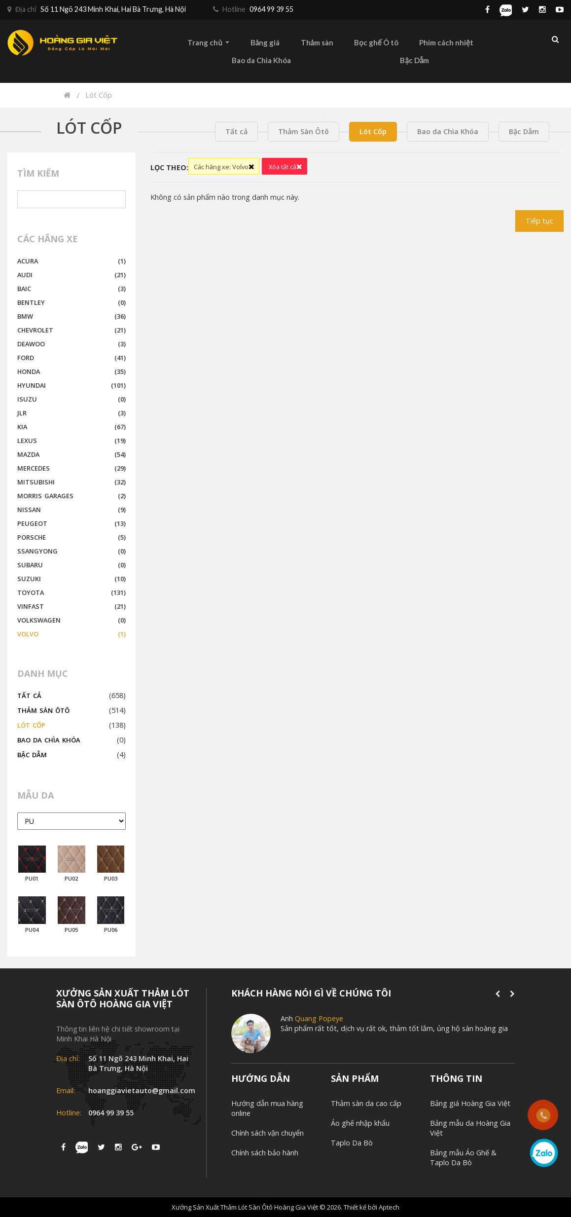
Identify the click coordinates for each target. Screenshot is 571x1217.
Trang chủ (208, 42)
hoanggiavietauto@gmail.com (141, 1090)
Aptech (389, 1207)
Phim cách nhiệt (446, 42)
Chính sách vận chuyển (267, 1133)
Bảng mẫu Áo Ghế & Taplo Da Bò (463, 1157)
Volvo (240, 166)
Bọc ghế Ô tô (376, 42)
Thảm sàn (317, 42)
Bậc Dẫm (414, 60)
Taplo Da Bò (352, 1142)
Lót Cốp (98, 95)
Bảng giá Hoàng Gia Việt (470, 1103)
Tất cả (29, 695)
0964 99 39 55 (111, 1112)
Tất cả (236, 131)
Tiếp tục (539, 220)
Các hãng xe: (212, 166)
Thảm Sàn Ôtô (303, 131)
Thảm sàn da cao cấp (366, 1103)
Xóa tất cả (281, 166)
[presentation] (497, 994)
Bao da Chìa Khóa (261, 60)
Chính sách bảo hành (264, 1152)
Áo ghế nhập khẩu (360, 1123)
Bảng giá (265, 42)
